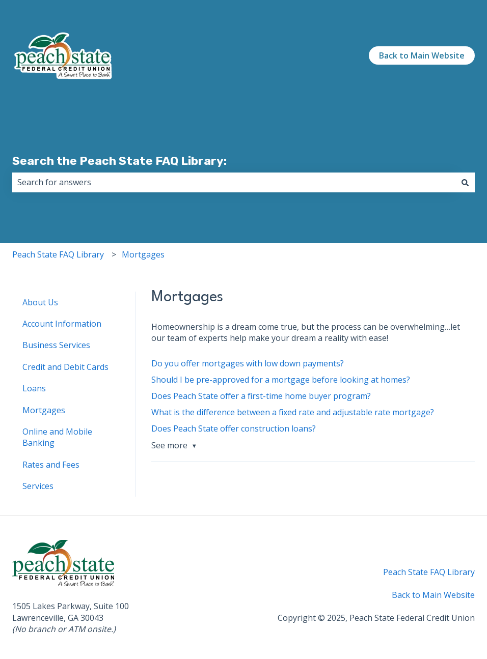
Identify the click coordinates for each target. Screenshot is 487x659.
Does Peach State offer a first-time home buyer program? (261, 396)
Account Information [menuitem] (61, 323)
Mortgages (143, 254)
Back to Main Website (422, 55)
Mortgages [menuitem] (43, 410)
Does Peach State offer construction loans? (233, 428)
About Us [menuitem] (40, 302)
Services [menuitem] (37, 486)
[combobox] (233, 182)
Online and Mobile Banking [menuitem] (57, 437)
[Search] (465, 182)
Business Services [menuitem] (56, 345)
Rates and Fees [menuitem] (50, 464)
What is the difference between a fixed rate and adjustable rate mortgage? (292, 412)
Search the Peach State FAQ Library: (119, 161)
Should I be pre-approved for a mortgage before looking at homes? (280, 379)
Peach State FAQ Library (58, 254)
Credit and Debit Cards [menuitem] (65, 367)
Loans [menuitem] (34, 388)
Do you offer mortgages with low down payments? (247, 363)
